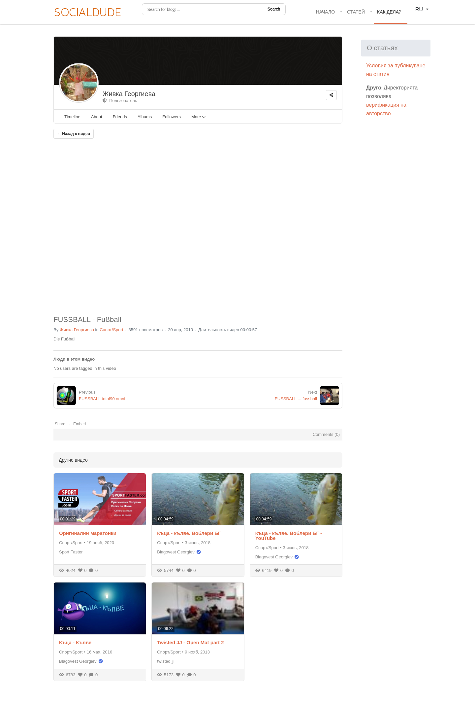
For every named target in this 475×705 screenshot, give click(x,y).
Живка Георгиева (129, 93)
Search (274, 9)
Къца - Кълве (75, 642)
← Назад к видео (73, 133)
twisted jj (165, 661)
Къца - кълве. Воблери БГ (189, 533)
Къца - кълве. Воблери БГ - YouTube (288, 535)
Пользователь (120, 100)
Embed (79, 424)
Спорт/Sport (111, 329)
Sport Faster (71, 551)
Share (60, 424)
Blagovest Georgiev (175, 551)
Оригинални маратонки (87, 533)
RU (420, 9)
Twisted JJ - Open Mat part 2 (190, 642)
